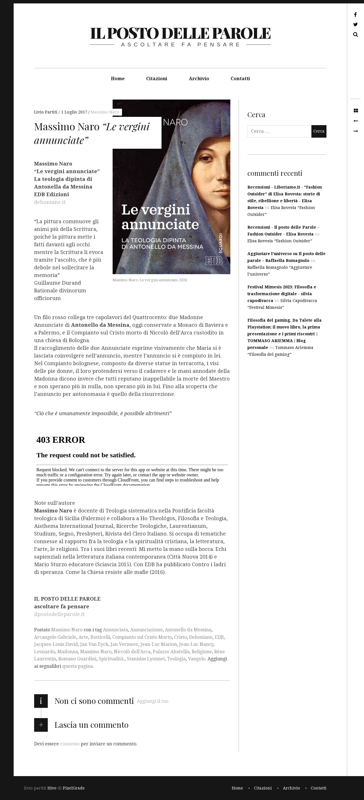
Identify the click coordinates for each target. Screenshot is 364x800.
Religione (202, 651)
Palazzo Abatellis (171, 651)
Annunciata (115, 629)
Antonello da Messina (188, 629)
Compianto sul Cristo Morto (142, 637)
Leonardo (44, 651)
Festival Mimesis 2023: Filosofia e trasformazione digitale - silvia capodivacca (281, 294)
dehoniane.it (50, 202)
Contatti (240, 78)
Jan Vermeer (124, 644)
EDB (219, 637)
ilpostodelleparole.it (59, 614)
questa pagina (77, 666)
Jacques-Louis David (56, 644)
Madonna (67, 651)
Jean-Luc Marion (158, 644)
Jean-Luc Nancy (196, 644)
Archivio (199, 78)
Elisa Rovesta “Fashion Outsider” (279, 241)
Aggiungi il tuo (152, 701)
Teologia (176, 659)
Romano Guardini (77, 659)
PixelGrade (74, 788)
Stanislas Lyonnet (146, 659)
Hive (52, 788)
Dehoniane (200, 637)
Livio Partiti (46, 112)
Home (118, 78)
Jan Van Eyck (94, 644)
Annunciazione (146, 629)
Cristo (180, 637)
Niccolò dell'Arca (132, 651)
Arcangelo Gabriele (55, 637)
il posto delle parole (180, 32)
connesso (70, 743)
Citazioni (156, 78)
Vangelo (196, 659)
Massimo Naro (105, 112)
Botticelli (100, 637)
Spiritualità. (112, 659)
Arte (83, 637)
